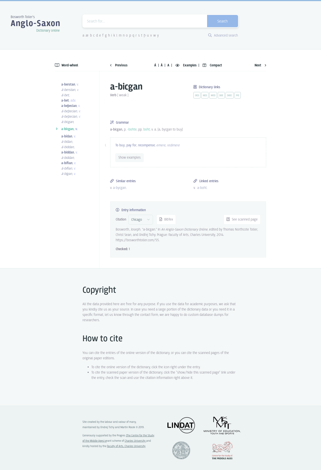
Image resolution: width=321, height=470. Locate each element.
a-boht (202, 188)
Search (222, 21)
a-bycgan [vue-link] (119, 188)
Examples (186, 65)
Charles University (135, 441)
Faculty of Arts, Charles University (126, 446)
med (213, 95)
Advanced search (223, 35)
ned (205, 95)
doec (229, 95)
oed (197, 95)
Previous (119, 65)
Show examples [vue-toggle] (129, 157)
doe (221, 95)
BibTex (166, 219)
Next (260, 65)
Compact (212, 65)
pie (237, 95)
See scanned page (242, 219)
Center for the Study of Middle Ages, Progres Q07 (222, 450)
